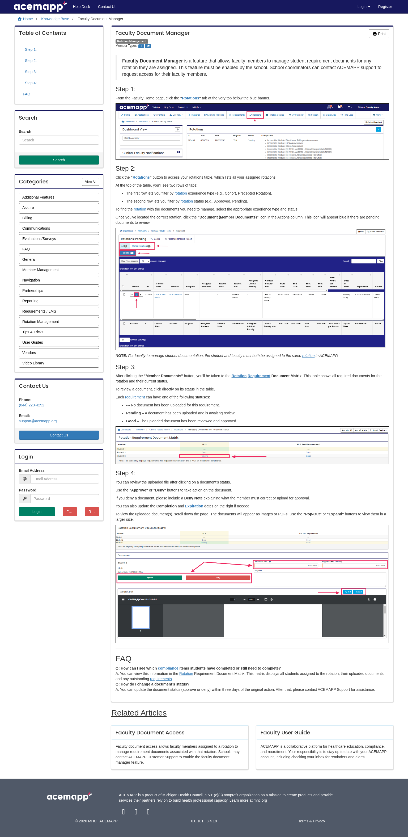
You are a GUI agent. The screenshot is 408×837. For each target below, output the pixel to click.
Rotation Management (40, 321)
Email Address (32, 470)
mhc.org (260, 800)
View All (92, 181)
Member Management (40, 270)
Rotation (239, 376)
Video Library (33, 363)
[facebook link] (124, 813)
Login (364, 7)
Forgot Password (71, 512)
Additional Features (38, 197)
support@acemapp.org (38, 421)
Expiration (194, 506)
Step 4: (30, 83)
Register (385, 7)
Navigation (31, 280)
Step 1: (30, 49)
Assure (28, 207)
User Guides (32, 342)
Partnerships (32, 290)
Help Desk (81, 7)
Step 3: (30, 72)
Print (379, 34)
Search (25, 131)
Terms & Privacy (311, 821)
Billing (27, 218)
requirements (161, 679)
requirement (135, 397)
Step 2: (30, 60)
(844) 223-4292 (31, 405)
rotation (181, 193)
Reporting (30, 301)
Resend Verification (93, 512)
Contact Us (107, 7)
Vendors (29, 353)
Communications (36, 228)
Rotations (190, 98)
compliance (168, 668)
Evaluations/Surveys (39, 239)
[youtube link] (148, 813)
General (29, 259)
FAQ (26, 94)
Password (27, 490)
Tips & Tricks (33, 332)
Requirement (259, 376)
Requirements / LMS (39, 311)
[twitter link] (136, 813)
